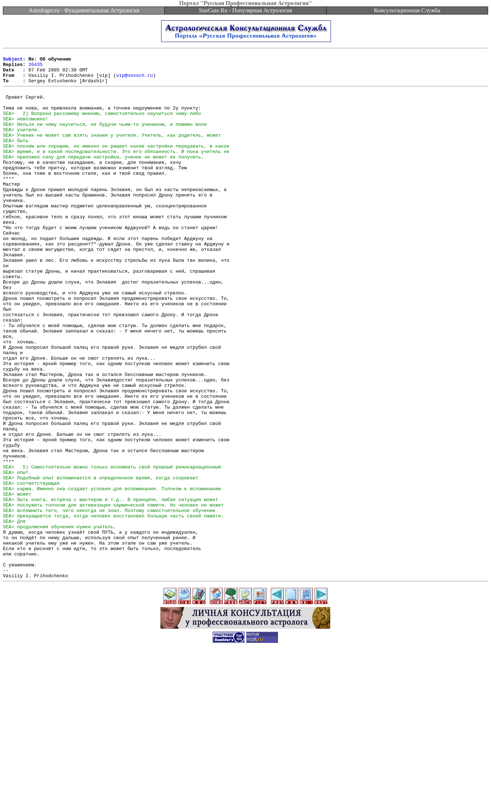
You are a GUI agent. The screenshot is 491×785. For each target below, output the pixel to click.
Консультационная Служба (407, 10)
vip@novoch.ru (134, 80)
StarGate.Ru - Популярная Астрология (245, 10)
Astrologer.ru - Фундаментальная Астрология (84, 10)
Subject (13, 61)
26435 (35, 67)
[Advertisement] (246, 768)
